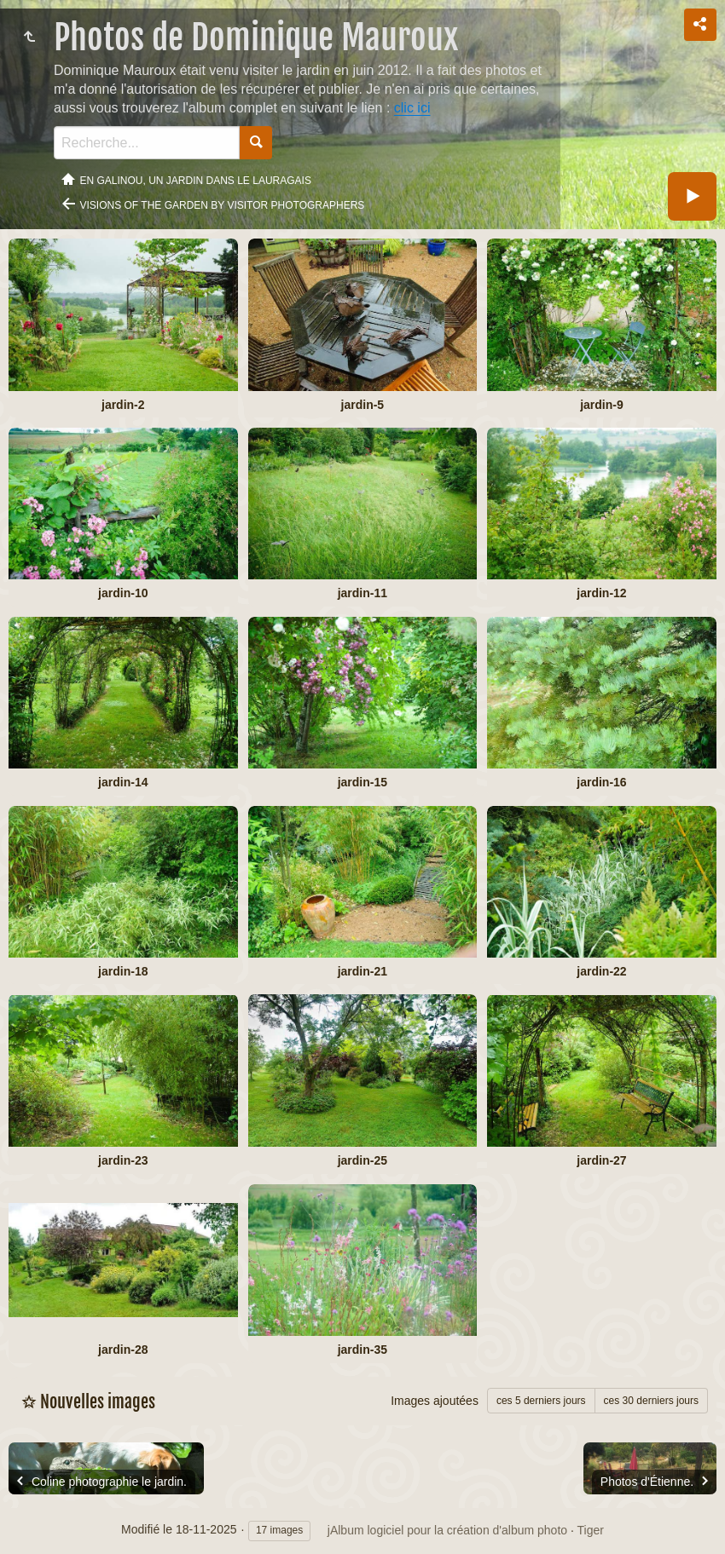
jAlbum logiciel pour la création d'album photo (447, 1530)
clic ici (412, 108)
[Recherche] (147, 142)
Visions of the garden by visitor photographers (222, 205)
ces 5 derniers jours (541, 1401)
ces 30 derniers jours (651, 1401)
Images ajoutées (434, 1400)
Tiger (590, 1530)
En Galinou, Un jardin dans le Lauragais (195, 181)
